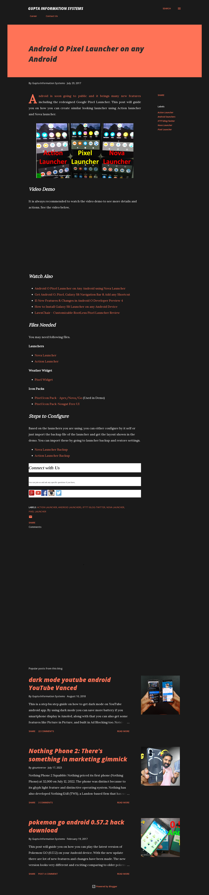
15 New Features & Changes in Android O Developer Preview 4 (79, 300)
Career (31, 16)
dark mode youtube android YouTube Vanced (70, 683)
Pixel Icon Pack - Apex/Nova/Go (58, 398)
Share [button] (161, 95)
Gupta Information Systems (55, 8)
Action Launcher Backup (52, 455)
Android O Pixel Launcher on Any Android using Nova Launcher (80, 288)
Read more (123, 731)
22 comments (46, 731)
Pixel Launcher (165, 129)
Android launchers (166, 116)
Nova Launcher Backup (51, 449)
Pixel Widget (44, 379)
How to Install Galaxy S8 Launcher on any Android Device (76, 306)
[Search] (167, 8)
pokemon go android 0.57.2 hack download (76, 826)
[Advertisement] (80, 629)
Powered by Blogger (104, 886)
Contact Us (50, 16)
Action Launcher (47, 361)
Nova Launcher (45, 355)
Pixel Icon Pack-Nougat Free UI (57, 404)
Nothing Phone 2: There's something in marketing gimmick (78, 755)
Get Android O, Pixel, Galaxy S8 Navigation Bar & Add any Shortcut (82, 294)
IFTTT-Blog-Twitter (166, 120)
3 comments (45, 802)
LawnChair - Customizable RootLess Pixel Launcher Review (78, 313)
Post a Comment (48, 873)
